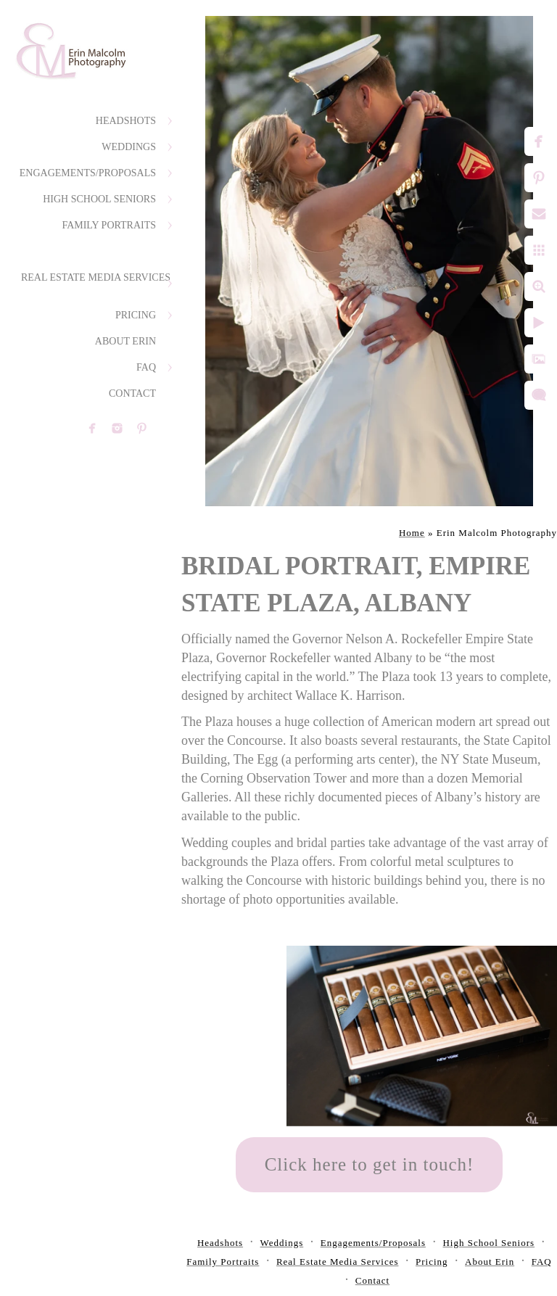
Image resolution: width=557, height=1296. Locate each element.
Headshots (126, 120)
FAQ (146, 367)
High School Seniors (99, 199)
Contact (132, 393)
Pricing (135, 315)
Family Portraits (109, 225)
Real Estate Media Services (95, 277)
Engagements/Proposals (88, 173)
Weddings (129, 146)
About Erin (125, 341)
